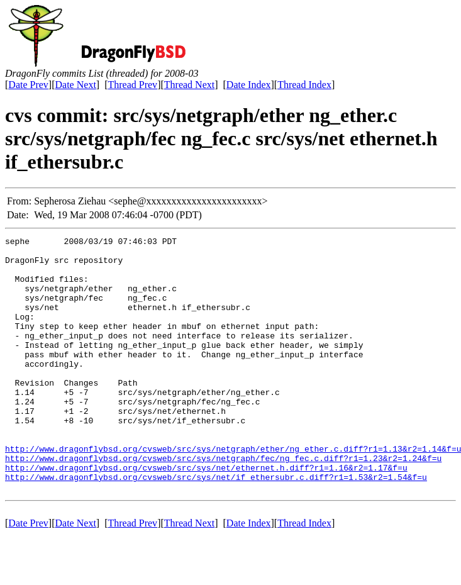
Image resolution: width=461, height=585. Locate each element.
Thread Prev (132, 84)
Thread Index (304, 84)
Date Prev (28, 84)
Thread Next (189, 84)
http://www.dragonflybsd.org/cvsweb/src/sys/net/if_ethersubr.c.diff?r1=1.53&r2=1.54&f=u (216, 526)
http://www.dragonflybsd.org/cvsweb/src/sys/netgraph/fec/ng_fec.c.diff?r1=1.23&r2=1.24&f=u (223, 503)
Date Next (75, 84)
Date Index (248, 84)
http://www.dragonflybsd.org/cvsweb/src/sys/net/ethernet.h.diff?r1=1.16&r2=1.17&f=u (206, 514)
